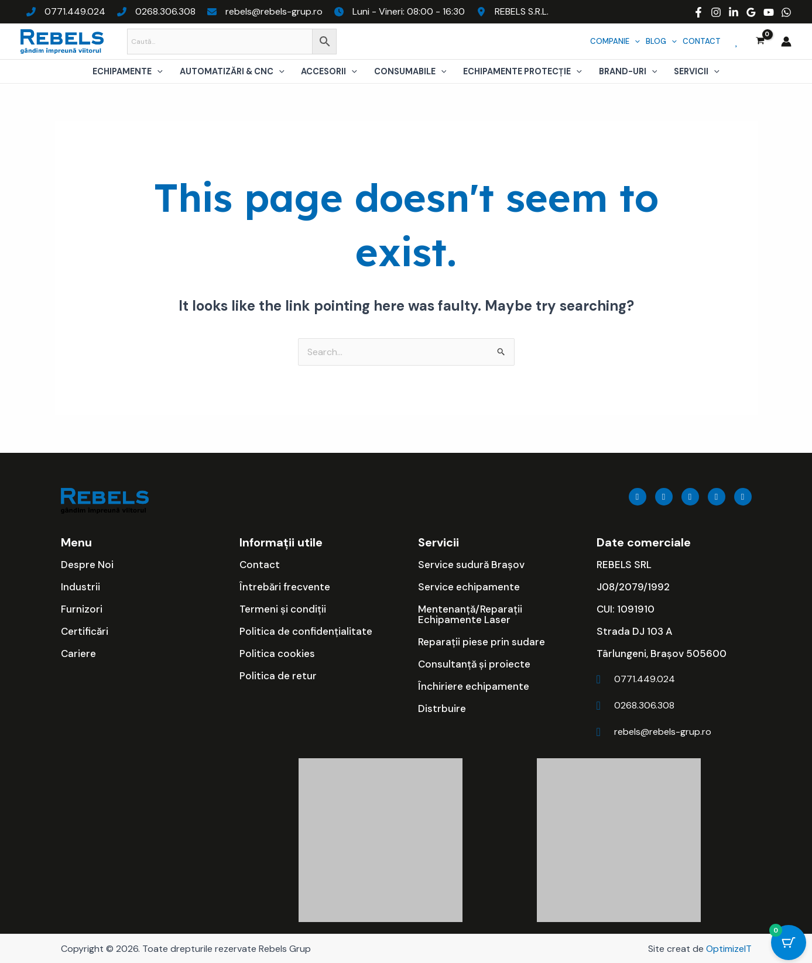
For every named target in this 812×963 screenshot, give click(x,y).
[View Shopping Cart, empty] (760, 42)
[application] (634, 41)
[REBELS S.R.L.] (513, 11)
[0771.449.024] (65, 11)
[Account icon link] (786, 41)
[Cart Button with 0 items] (788, 942)
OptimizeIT (729, 949)
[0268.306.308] (156, 11)
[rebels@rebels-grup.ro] (265, 11)
